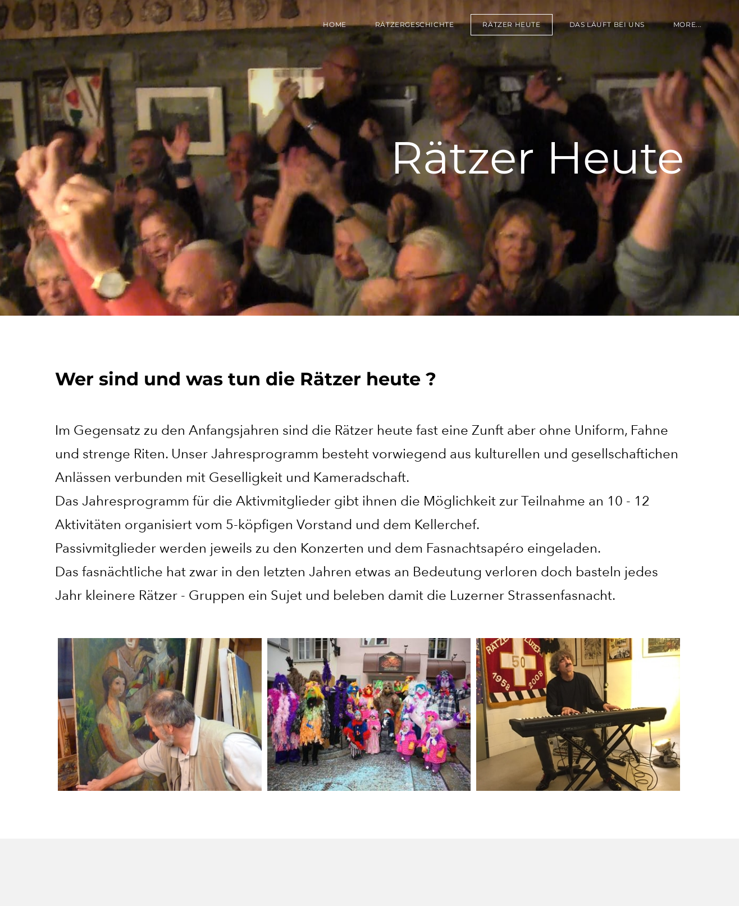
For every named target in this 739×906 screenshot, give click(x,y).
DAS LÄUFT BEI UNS (607, 24)
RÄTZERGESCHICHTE (414, 24)
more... (687, 24)
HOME (334, 24)
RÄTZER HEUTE (511, 24)
